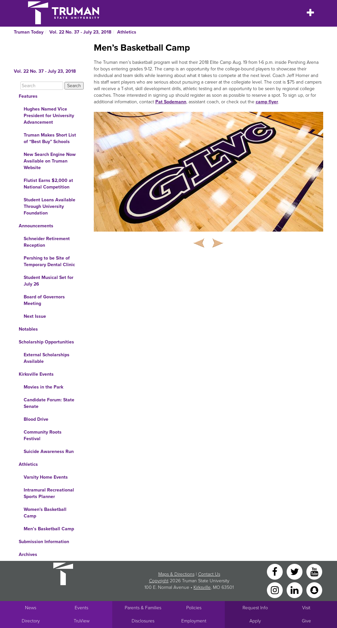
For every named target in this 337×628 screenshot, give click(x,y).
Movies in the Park (43, 387)
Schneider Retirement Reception (47, 242)
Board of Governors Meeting (44, 300)
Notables (28, 329)
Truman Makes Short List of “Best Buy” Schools (50, 138)
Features (28, 96)
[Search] (41, 86)
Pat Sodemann (170, 102)
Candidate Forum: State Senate (49, 403)
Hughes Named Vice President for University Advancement (49, 115)
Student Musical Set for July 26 (48, 281)
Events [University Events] (81, 608)
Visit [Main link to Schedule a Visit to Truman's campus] (306, 608)
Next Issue (35, 316)
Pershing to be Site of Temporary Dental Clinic (49, 261)
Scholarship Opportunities (46, 342)
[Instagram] (275, 589)
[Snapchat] (314, 589)
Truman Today (28, 32)
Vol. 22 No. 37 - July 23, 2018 (80, 32)
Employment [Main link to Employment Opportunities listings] (193, 621)
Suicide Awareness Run (49, 451)
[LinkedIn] (295, 589)
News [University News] (30, 608)
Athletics (126, 32)
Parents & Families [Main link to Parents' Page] (143, 608)
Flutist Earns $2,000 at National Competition (48, 184)
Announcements (36, 226)
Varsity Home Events (46, 477)
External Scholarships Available (46, 358)
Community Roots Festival (43, 435)
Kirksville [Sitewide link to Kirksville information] (202, 587)
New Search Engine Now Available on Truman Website (50, 161)
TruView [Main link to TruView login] (82, 621)
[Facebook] (275, 571)
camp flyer (267, 102)
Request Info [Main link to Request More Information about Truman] (255, 608)
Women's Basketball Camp (45, 513)
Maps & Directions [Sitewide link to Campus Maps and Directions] (176, 574)
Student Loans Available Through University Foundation (49, 206)
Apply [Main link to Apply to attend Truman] (255, 621)
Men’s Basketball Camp (49, 529)
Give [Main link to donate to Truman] (306, 621)
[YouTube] (314, 571)
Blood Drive (36, 419)
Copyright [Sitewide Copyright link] (158, 581)
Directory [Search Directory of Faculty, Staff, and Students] (31, 621)
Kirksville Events (36, 374)
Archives (28, 554)
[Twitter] (295, 571)
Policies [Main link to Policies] (193, 608)
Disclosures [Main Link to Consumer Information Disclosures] (143, 621)
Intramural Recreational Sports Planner (49, 493)
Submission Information (44, 541)
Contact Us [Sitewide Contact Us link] (209, 574)
